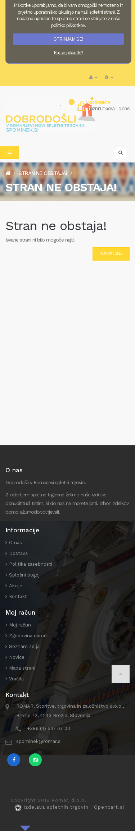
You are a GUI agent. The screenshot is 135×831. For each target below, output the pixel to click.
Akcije (15, 585)
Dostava (18, 553)
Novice (16, 657)
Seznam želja (24, 646)
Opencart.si (109, 807)
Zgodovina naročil (29, 635)
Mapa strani (22, 668)
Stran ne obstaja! (42, 173)
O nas (15, 542)
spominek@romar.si (39, 741)
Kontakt (18, 596)
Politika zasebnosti (30, 564)
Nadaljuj (111, 253)
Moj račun (20, 625)
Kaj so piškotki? (68, 52)
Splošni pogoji (25, 575)
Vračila (16, 678)
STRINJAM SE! (68, 39)
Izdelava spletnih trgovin (52, 807)
